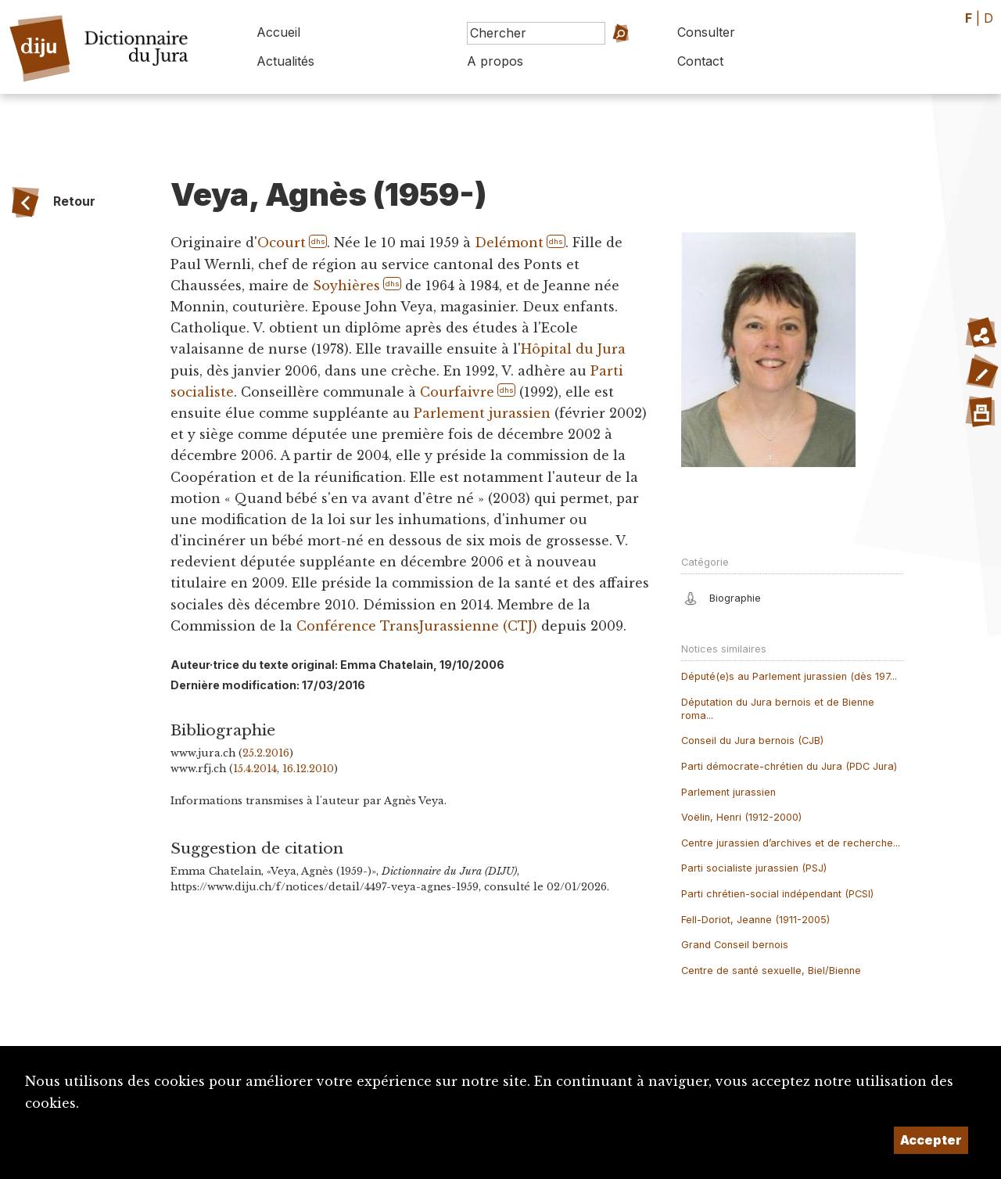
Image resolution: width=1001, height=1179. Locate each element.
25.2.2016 (265, 753)
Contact (700, 61)
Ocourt (281, 242)
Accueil (278, 32)
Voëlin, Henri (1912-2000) (741, 817)
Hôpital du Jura (573, 349)
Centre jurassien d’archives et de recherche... (790, 843)
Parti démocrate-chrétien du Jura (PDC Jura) (789, 766)
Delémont (509, 242)
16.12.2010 (308, 769)
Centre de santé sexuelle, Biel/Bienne (771, 970)
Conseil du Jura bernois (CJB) (752, 740)
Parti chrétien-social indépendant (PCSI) (777, 894)
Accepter (931, 1140)
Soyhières (346, 285)
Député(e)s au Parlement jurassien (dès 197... (789, 676)
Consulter (706, 32)
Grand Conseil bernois (734, 945)
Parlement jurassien (482, 413)
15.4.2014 (255, 769)
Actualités (285, 61)
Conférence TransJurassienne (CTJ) (416, 626)
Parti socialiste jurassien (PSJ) (754, 868)
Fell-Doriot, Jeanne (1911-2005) (755, 920)
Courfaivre (457, 392)
